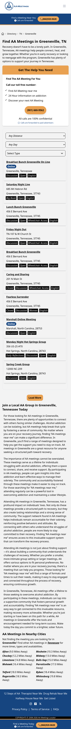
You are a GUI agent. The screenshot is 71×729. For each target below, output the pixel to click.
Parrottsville (43, 664)
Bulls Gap (41, 660)
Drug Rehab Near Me (55, 693)
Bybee (39, 672)
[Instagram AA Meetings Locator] (30, 704)
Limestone (8, 660)
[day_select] (35, 144)
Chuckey (7, 655)
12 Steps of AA (12, 693)
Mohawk (7, 664)
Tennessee (53, 642)
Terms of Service (40, 709)
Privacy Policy (19, 709)
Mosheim (41, 651)
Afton (5, 651)
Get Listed (49, 698)
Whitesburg (42, 676)
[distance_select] (35, 136)
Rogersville (8, 676)
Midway (40, 655)
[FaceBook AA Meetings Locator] (35, 704)
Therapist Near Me (31, 693)
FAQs (56, 709)
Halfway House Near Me (29, 698)
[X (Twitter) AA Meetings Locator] (40, 704)
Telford (6, 672)
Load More (35, 397)
